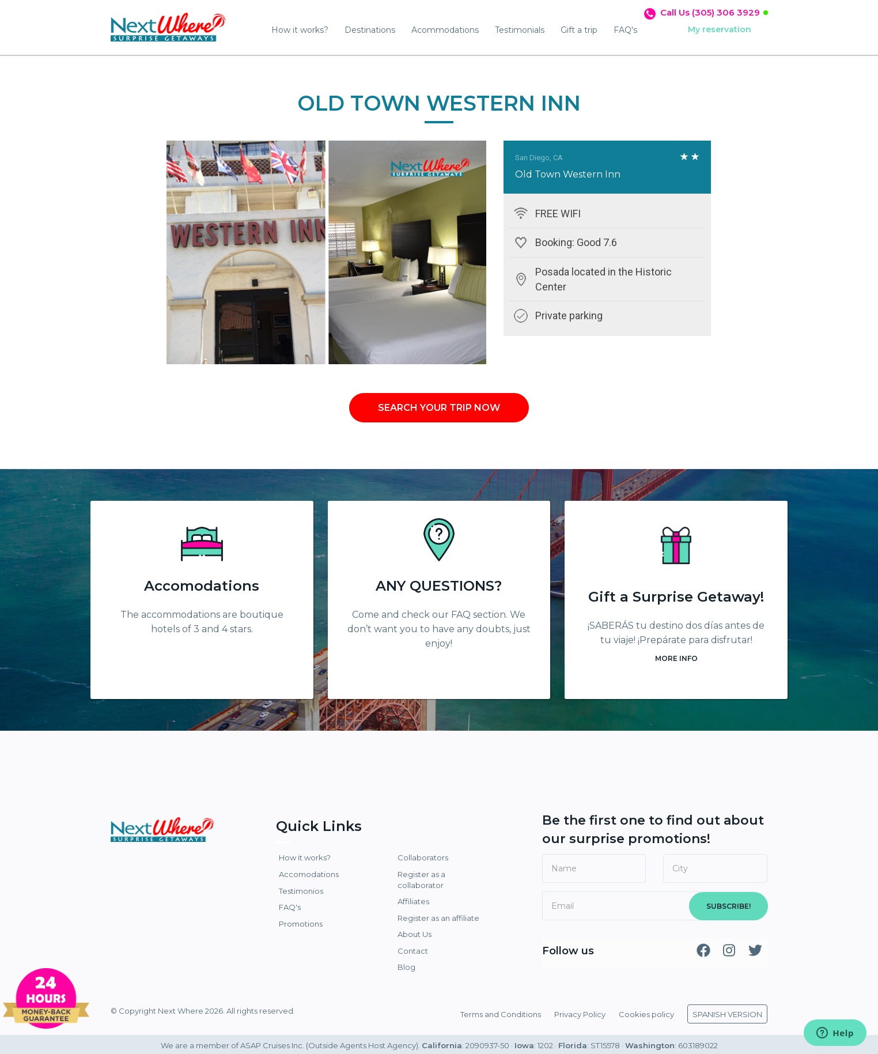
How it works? (299, 30)
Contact (413, 950)
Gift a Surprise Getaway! (676, 596)
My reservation (719, 29)
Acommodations (445, 30)
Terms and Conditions (500, 1014)
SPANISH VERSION (727, 1014)
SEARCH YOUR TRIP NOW (439, 407)
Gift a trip (579, 30)
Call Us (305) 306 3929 (710, 12)
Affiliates (413, 901)
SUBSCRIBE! (728, 906)
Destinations (370, 30)
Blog (406, 967)
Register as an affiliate (438, 918)
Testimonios (301, 891)
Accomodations (201, 585)
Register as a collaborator (421, 880)
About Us (415, 934)
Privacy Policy (579, 1014)
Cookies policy (646, 1014)
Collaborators (423, 857)
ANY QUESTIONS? (439, 585)
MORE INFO (676, 658)
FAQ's (625, 30)
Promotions (301, 923)
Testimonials (519, 30)
